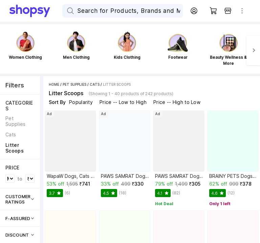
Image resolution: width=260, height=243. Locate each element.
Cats (95, 84)
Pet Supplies (74, 84)
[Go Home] (35, 11)
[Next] (253, 50)
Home (54, 84)
